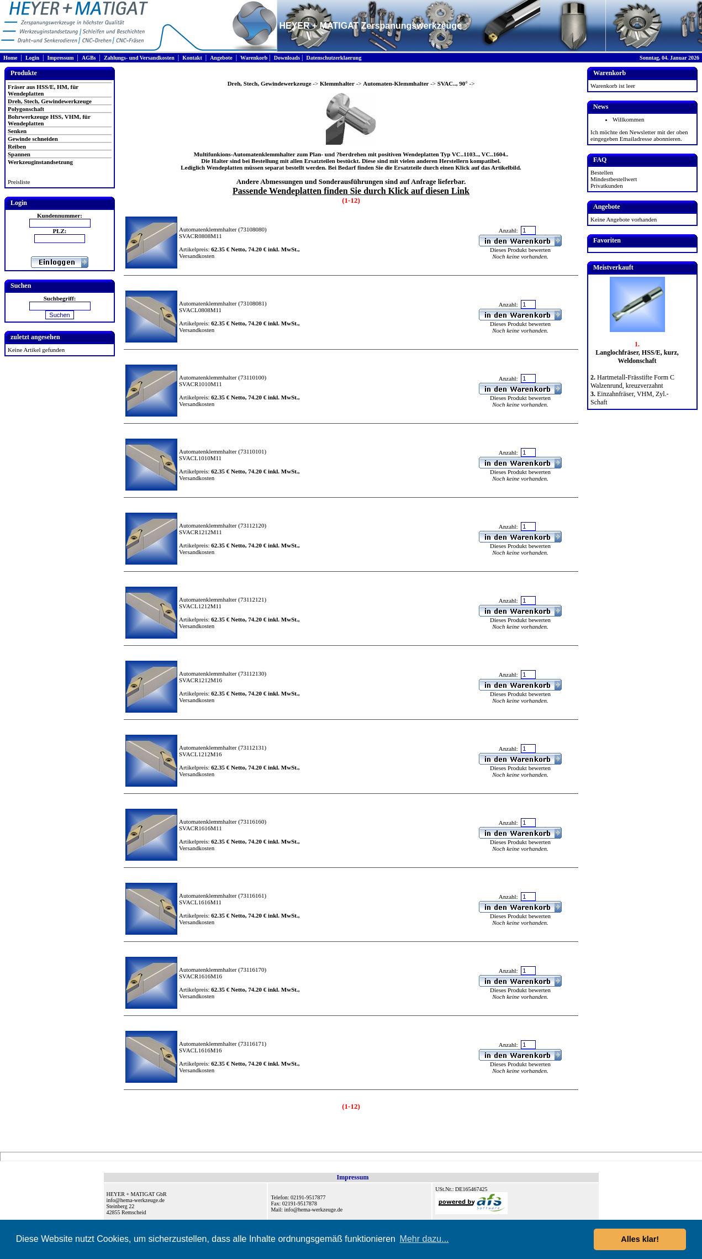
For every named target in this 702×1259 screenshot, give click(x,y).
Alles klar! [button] (640, 1239)
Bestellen (601, 172)
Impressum (60, 58)
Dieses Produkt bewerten (520, 249)
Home (10, 58)
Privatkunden (606, 185)
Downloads (287, 58)
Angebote (221, 58)
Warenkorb (253, 58)
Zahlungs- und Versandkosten (139, 58)
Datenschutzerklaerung (333, 58)
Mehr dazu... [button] (424, 1239)
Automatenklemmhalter (207, 229)
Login (32, 58)
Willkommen (629, 119)
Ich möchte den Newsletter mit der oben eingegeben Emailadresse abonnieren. (639, 135)
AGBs (89, 58)
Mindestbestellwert (613, 179)
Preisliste (19, 181)
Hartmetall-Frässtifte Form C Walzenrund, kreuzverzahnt (632, 381)
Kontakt (192, 58)
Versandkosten (196, 255)
